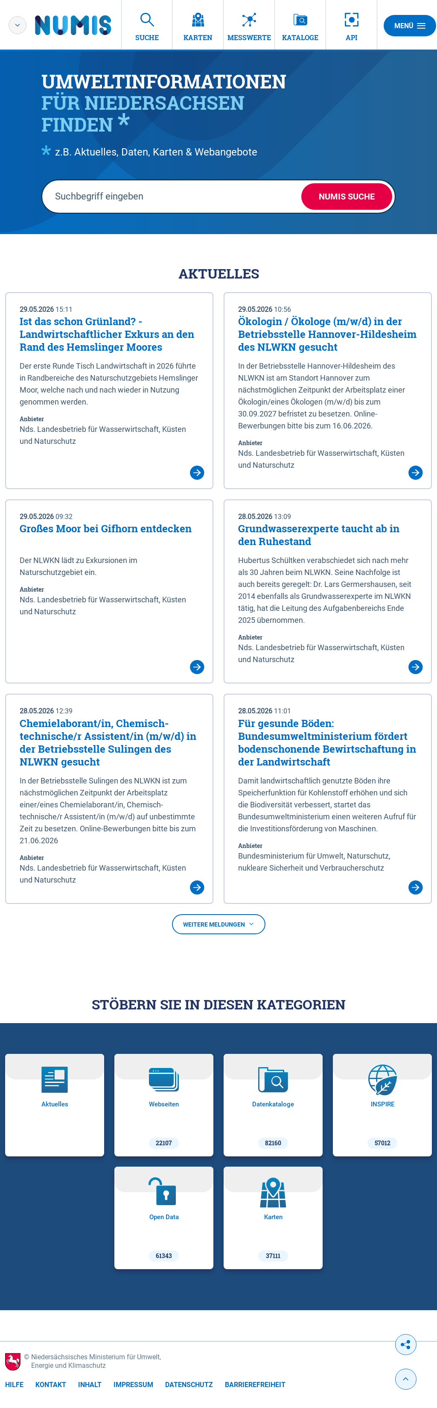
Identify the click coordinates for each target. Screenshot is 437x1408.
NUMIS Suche (347, 196)
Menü (409, 25)
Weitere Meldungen (218, 924)
